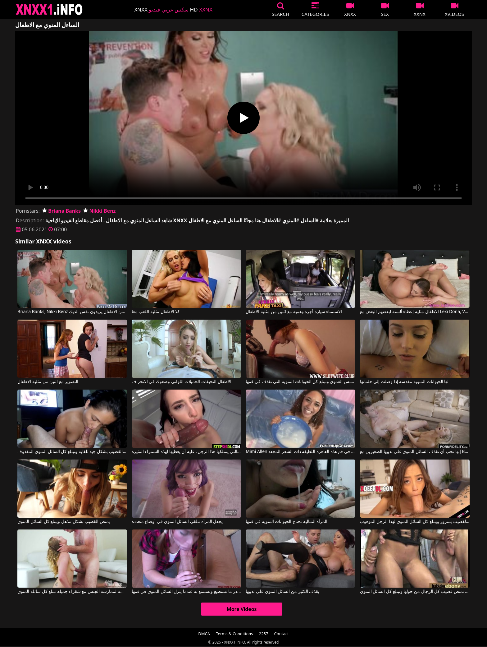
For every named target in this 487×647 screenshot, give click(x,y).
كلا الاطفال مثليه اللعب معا (156, 311)
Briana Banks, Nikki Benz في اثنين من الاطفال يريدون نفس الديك (72, 311)
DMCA (204, 633)
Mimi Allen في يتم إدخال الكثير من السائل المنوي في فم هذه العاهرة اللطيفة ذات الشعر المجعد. (300, 451)
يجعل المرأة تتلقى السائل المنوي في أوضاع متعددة (177, 521)
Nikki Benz (99, 210)
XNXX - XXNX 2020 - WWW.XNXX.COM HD (49, 9)
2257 (263, 633)
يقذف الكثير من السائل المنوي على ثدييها (282, 591)
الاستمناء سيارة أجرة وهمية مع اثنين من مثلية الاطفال (294, 311)
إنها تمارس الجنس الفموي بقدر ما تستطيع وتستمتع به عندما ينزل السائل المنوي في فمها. (186, 591)
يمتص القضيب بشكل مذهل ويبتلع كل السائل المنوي (63, 521)
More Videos (242, 609)
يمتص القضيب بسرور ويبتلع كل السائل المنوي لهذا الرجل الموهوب (415, 521)
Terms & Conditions (234, 633)
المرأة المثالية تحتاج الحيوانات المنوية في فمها (286, 521)
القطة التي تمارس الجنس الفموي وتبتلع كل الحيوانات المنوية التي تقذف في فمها (300, 381)
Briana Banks (61, 210)
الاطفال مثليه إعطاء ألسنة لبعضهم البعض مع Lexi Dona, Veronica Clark (415, 311)
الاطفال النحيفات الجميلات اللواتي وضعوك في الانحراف (181, 381)
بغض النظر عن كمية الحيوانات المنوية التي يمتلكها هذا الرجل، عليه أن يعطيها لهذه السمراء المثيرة (186, 451)
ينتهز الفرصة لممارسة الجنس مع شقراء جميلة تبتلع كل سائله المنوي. (72, 591)
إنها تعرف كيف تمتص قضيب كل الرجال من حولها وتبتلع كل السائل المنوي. (415, 591)
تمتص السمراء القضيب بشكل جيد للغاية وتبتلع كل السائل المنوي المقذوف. (72, 451)
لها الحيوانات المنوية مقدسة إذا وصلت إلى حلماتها (404, 381)
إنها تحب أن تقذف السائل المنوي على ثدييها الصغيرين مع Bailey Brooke (415, 451)
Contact (281, 633)
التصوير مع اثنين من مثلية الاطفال (47, 381)
